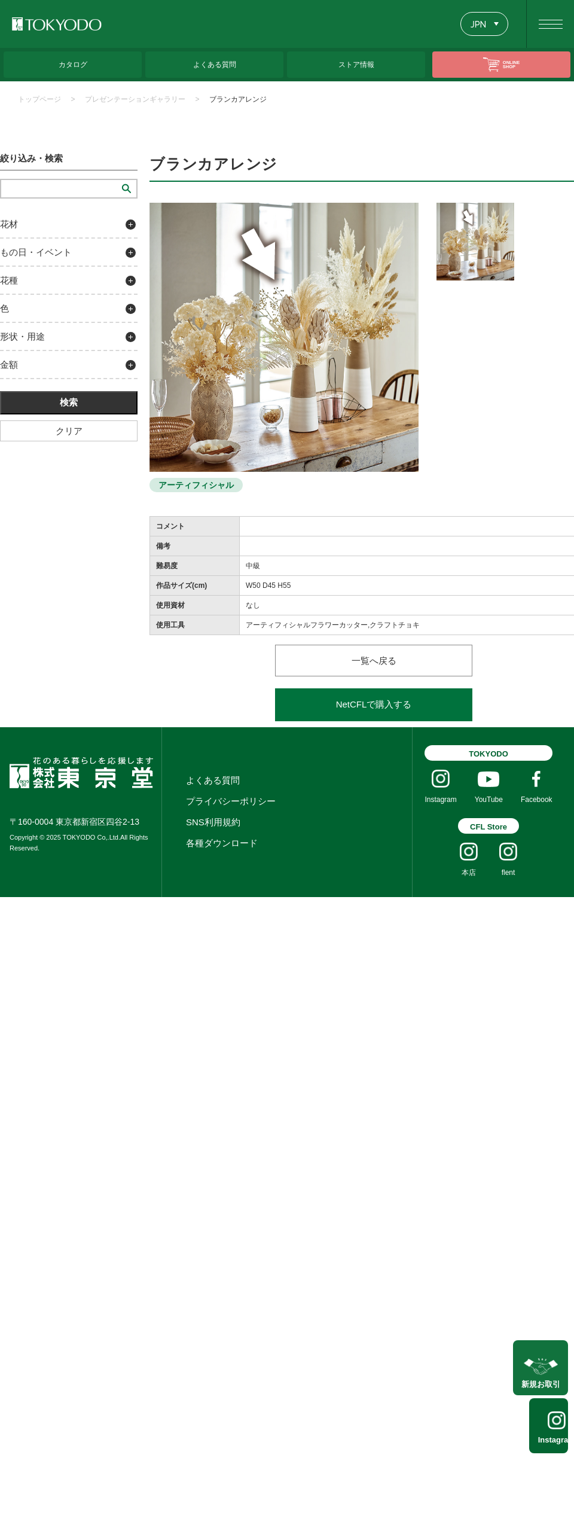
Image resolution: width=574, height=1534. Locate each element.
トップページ (39, 99)
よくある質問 (213, 780)
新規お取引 (540, 1377)
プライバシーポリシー (231, 801)
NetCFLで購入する (374, 704)
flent (508, 872)
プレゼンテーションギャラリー (135, 99)
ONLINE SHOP (511, 64)
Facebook (536, 799)
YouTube (489, 799)
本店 (469, 872)
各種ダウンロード (222, 843)
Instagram (541, 1439)
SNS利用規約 (213, 822)
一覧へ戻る (374, 660)
